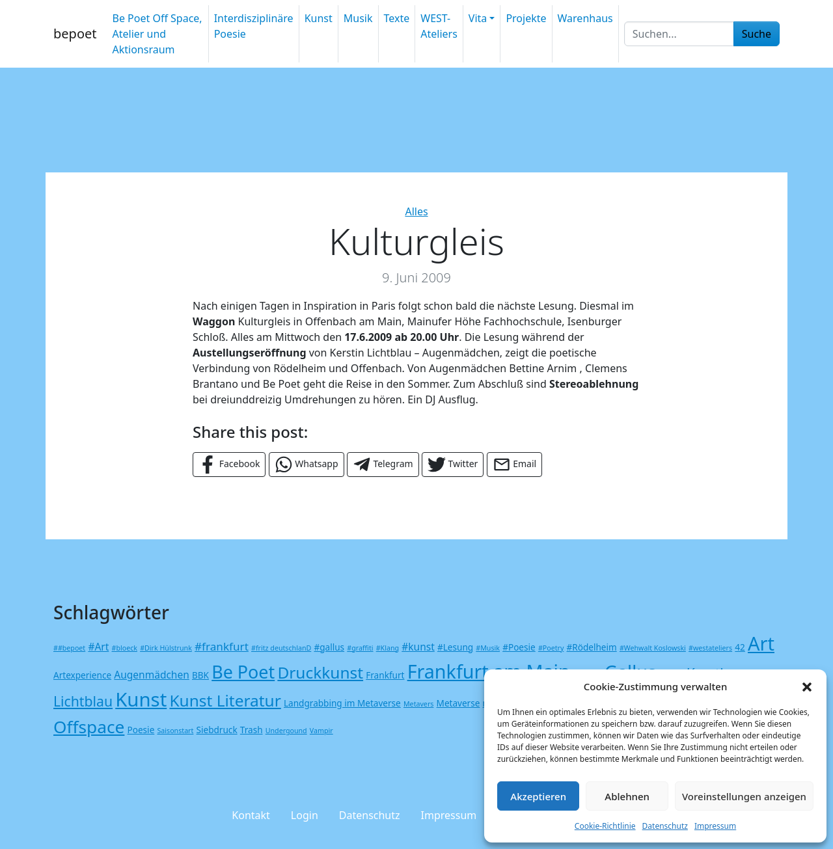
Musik (358, 18)
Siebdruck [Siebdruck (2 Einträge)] (217, 729)
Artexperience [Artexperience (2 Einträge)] (82, 675)
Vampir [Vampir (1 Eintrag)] (321, 730)
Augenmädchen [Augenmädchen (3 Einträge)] (151, 674)
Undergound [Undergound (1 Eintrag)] (286, 730)
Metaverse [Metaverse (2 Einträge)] (458, 703)
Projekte (526, 18)
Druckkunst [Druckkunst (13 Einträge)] (320, 672)
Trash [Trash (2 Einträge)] (251, 729)
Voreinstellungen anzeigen (744, 796)
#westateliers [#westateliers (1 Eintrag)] (710, 648)
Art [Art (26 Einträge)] (761, 643)
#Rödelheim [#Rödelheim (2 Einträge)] (592, 647)
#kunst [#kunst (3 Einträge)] (418, 647)
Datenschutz (665, 825)
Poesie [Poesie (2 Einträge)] (141, 729)
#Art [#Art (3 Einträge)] (98, 647)
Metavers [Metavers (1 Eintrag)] (418, 703)
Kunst (319, 18)
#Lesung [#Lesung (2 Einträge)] (455, 647)
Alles (416, 211)
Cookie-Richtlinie (605, 825)
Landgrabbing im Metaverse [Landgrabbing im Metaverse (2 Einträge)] (342, 703)
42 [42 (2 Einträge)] (740, 647)
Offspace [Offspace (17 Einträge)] (88, 726)
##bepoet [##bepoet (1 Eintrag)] (69, 648)
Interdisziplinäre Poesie (254, 26)
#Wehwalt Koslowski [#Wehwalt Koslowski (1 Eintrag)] (653, 648)
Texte (397, 18)
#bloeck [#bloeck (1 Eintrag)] (124, 648)
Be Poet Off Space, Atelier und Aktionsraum (157, 34)
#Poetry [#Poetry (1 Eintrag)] (551, 648)
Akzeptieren (538, 796)
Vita (478, 18)
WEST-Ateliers (438, 26)
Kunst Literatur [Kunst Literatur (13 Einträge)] (224, 700)
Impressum (715, 825)
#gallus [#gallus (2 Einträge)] (329, 647)
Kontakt (251, 815)
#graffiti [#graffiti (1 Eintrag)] (360, 648)
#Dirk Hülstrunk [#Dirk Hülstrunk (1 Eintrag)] (166, 648)
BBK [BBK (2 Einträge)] (200, 675)
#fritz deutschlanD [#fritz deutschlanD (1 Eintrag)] (281, 648)
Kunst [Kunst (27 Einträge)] (141, 699)
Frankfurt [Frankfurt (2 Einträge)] (385, 675)
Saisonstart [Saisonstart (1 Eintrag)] (175, 730)
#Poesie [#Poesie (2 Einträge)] (519, 647)
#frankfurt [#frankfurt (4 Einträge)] (222, 646)
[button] (806, 686)
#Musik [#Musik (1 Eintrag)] (488, 648)
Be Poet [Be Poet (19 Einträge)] (243, 672)
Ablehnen (627, 796)
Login (304, 815)
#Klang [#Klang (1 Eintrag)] (387, 648)
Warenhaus (585, 18)
